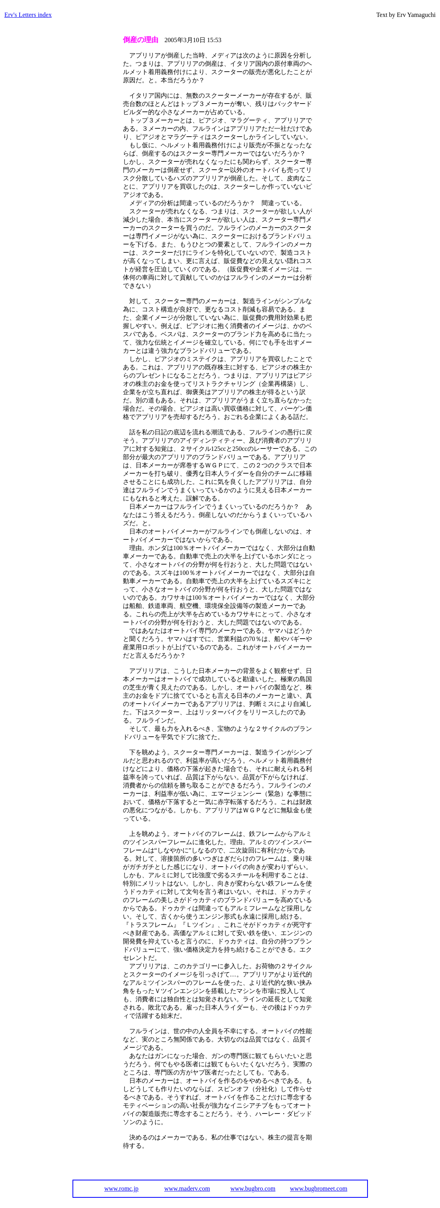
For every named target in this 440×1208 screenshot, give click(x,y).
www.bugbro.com (253, 1188)
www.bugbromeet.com (318, 1188)
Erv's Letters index (28, 14)
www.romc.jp (121, 1188)
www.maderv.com (187, 1188)
